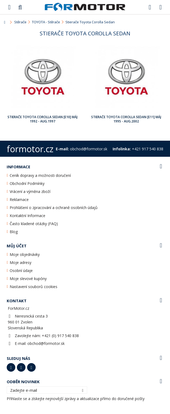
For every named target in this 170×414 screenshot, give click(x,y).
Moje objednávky (25, 254)
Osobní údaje (21, 270)
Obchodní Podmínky (27, 183)
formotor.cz (30, 149)
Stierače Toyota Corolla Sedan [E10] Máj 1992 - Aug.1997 (42, 119)
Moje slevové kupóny (28, 278)
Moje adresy (20, 262)
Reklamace (19, 199)
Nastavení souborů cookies (33, 286)
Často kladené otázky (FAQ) (34, 223)
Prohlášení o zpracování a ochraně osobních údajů (54, 207)
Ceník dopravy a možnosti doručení (40, 175)
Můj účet (17, 245)
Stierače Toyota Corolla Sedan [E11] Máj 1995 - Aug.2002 (126, 119)
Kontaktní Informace (27, 215)
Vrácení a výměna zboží (30, 191)
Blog (14, 231)
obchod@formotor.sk (46, 343)
